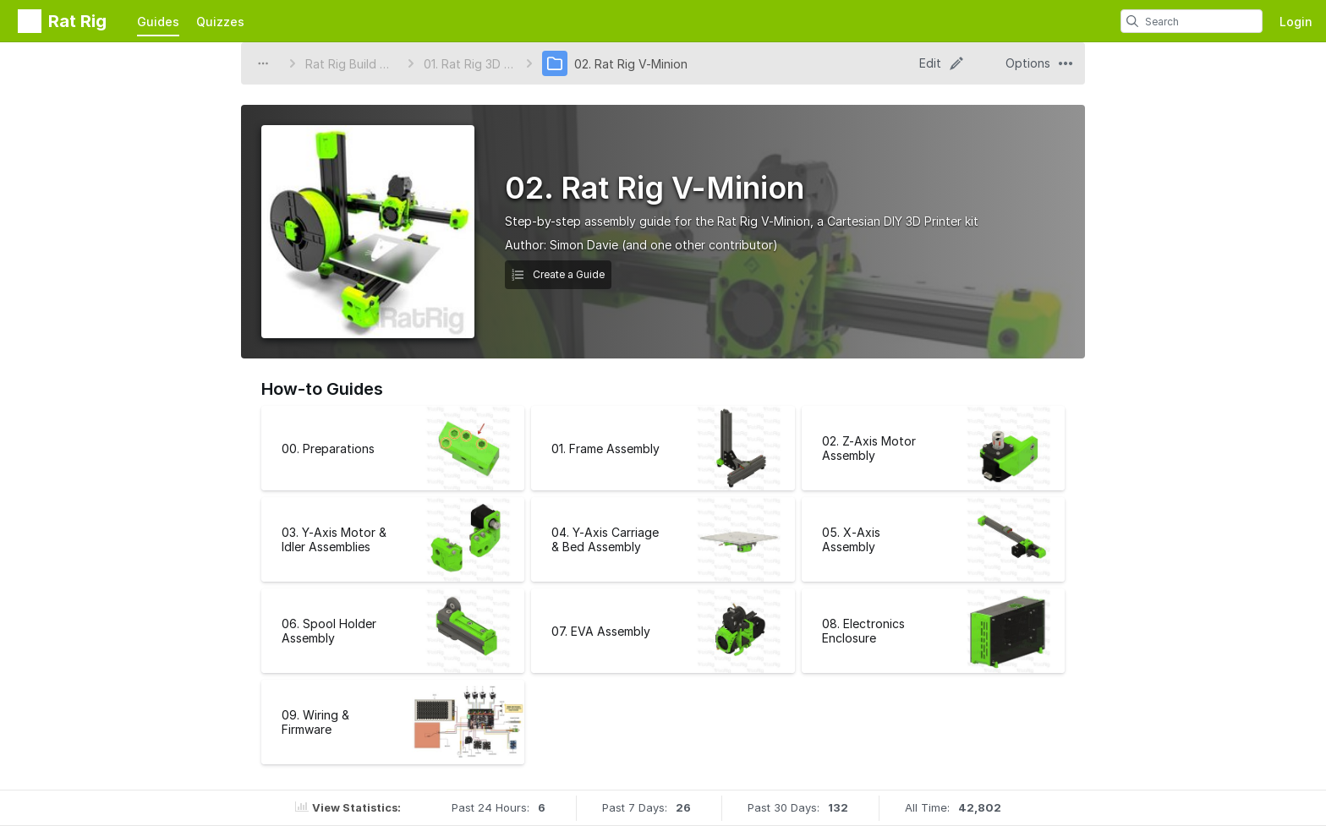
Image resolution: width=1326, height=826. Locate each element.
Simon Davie (584, 245)
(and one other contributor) (700, 245)
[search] (1132, 21)
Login (1295, 21)
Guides (158, 21)
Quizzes (220, 21)
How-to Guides (322, 389)
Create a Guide (558, 274)
